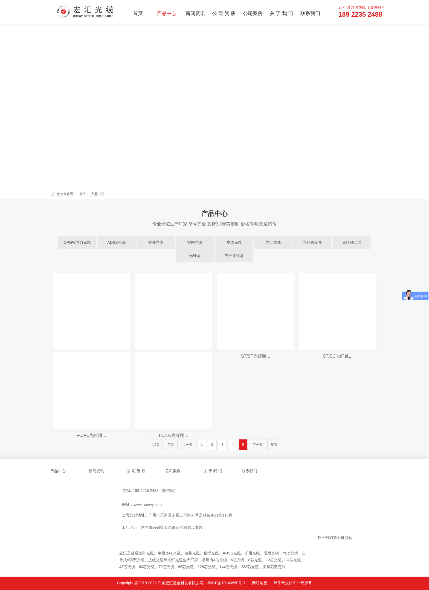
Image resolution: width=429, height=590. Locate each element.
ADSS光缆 (117, 242)
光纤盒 (195, 255)
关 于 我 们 (281, 13)
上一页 (187, 445)
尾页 (274, 445)
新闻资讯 (195, 13)
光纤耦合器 (351, 242)
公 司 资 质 (224, 13)
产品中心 (166, 13)
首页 (138, 13)
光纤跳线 (273, 242)
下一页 (257, 445)
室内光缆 (194, 242)
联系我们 (310, 13)
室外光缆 (155, 242)
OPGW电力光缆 (77, 242)
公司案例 (253, 13)
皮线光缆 (234, 242)
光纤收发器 (312, 242)
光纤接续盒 (234, 255)
